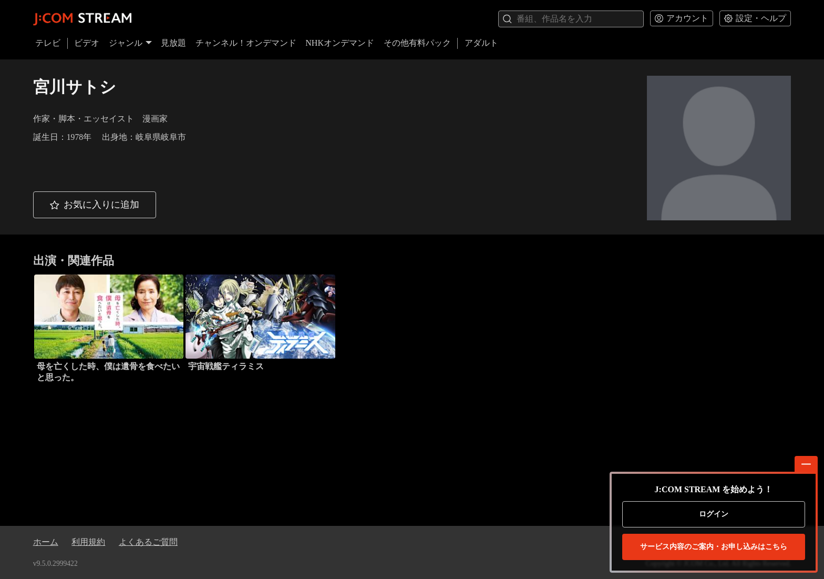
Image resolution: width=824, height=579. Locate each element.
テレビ (47, 42)
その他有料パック (417, 42)
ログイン (713, 514)
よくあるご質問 (148, 541)
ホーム (45, 541)
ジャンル (130, 42)
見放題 (173, 42)
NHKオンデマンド (339, 42)
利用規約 (88, 541)
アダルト (481, 42)
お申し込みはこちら (713, 547)
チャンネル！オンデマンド (245, 42)
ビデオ (86, 42)
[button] (94, 204)
